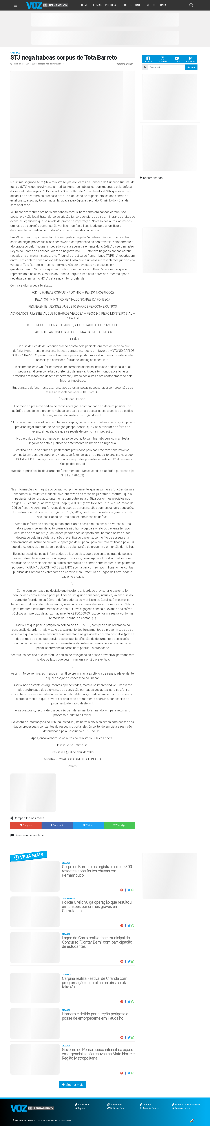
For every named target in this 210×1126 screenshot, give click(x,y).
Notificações (115, 1108)
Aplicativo (190, 59)
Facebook (148, 59)
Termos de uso (181, 1108)
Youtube (177, 59)
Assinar (191, 67)
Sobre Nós (82, 1104)
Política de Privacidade (186, 1104)
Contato (145, 1104)
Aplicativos (114, 1104)
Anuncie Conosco (150, 1108)
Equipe (80, 1108)
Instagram (162, 59)
